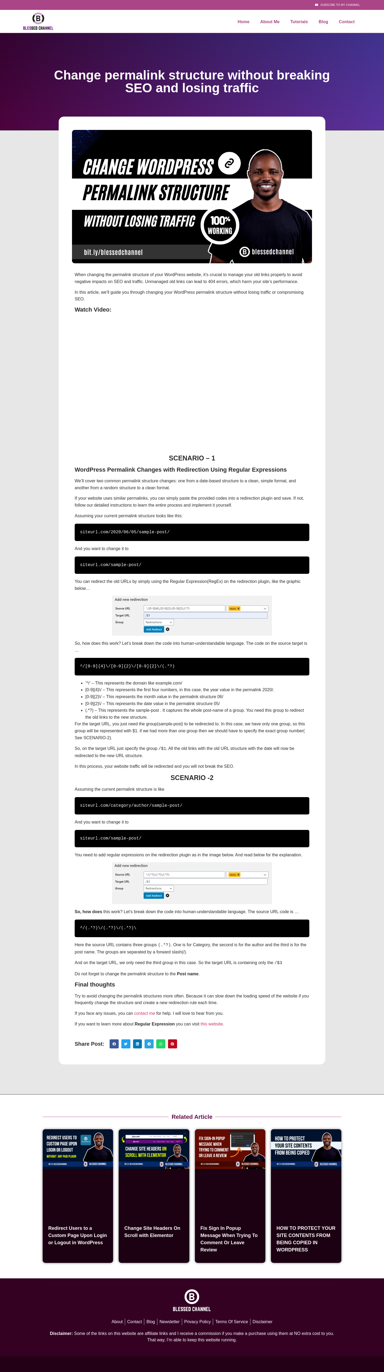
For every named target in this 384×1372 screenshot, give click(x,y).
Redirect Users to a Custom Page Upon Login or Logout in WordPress (77, 1234)
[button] (114, 1042)
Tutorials (299, 21)
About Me (270, 21)
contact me (144, 1011)
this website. (212, 1022)
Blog (323, 21)
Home (243, 21)
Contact (347, 21)
